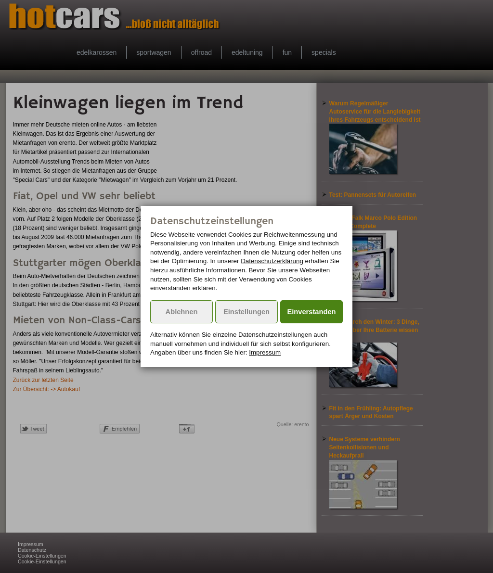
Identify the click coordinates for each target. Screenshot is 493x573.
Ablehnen (182, 312)
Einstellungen (246, 312)
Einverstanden (311, 312)
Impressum (265, 352)
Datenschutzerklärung (272, 261)
